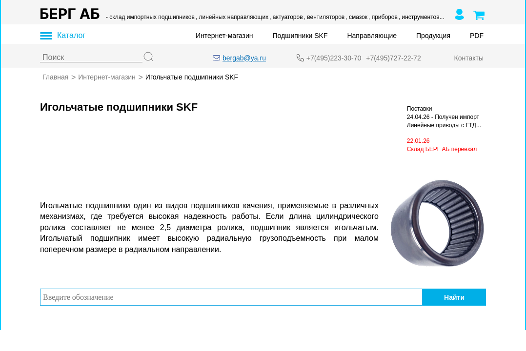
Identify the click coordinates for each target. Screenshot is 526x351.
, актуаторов (286, 17)
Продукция (433, 35)
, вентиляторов (324, 17)
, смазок (356, 17)
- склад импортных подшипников (150, 17)
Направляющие (372, 35)
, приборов (383, 17)
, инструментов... (422, 17)
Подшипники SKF (300, 35)
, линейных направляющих (232, 17)
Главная (55, 77)
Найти (454, 297)
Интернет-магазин (224, 35)
